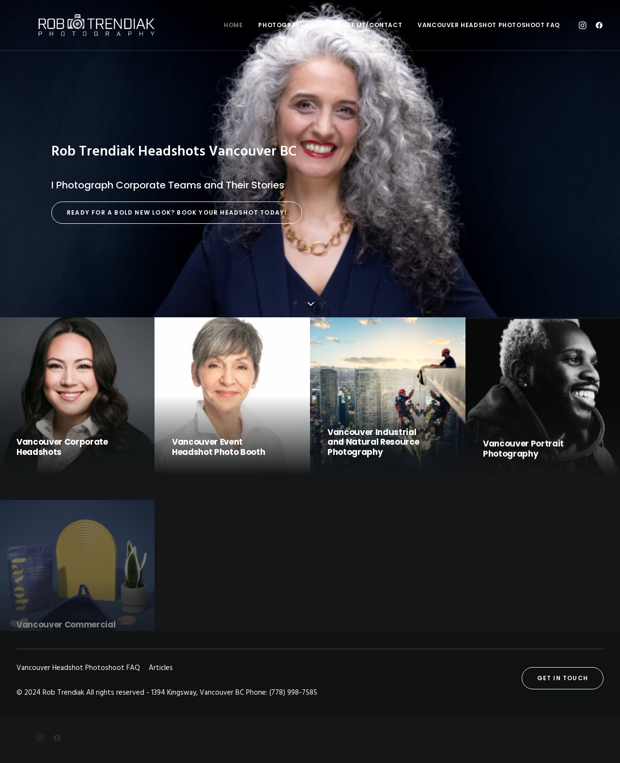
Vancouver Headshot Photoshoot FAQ (489, 25)
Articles (161, 668)
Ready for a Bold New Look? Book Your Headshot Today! (177, 212)
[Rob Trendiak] (79, 25)
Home (233, 25)
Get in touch (562, 678)
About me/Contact (367, 25)
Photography (287, 25)
